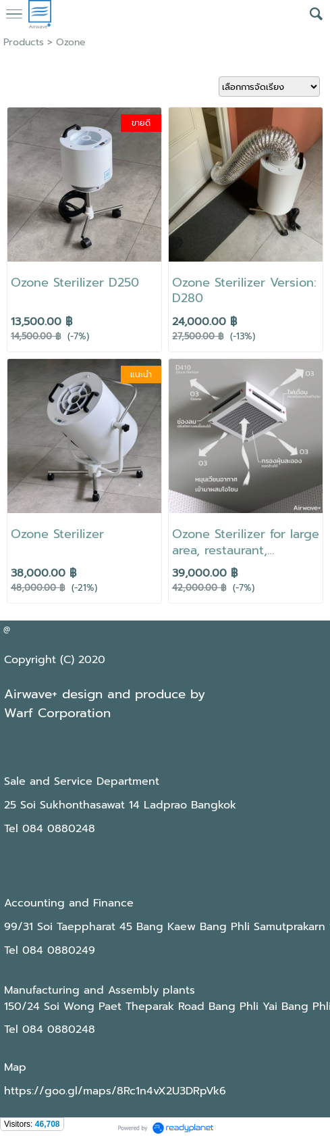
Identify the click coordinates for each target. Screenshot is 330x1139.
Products (23, 42)
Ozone (71, 42)
